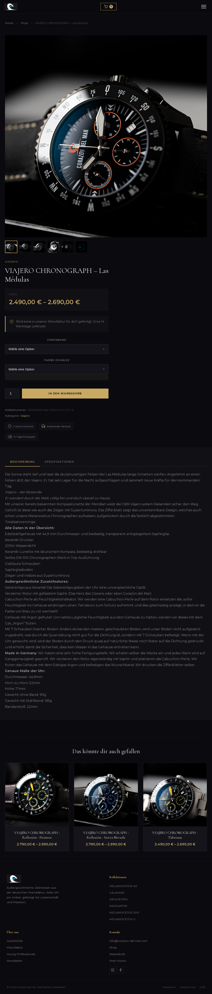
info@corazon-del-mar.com (128, 940)
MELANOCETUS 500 (124, 912)
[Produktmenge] (12, 394)
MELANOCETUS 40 (123, 886)
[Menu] (204, 6)
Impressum (169, 987)
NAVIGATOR (118, 906)
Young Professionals (21, 954)
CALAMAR (116, 892)
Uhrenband (56, 339)
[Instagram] (112, 970)
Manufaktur (15, 947)
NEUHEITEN (118, 899)
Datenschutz (188, 987)
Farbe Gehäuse (56, 360)
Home (9, 23)
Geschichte (15, 940)
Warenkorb (117, 954)
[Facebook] (120, 970)
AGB (202, 987)
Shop (24, 23)
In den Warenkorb (65, 393)
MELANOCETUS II (122, 919)
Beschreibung (22, 461)
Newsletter (14, 960)
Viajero (11, 261)
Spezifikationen (59, 461)
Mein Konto (117, 960)
